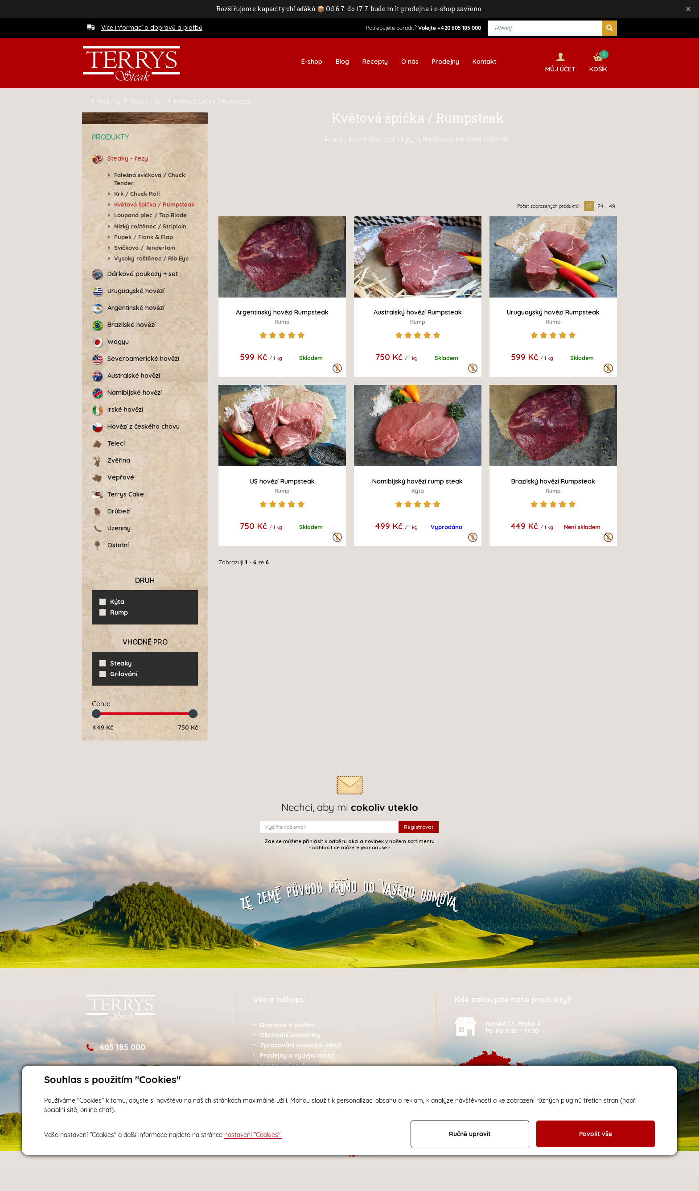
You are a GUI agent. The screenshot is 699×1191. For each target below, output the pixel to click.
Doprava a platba (287, 1023)
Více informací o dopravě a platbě (151, 28)
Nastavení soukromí (290, 1064)
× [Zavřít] (688, 9)
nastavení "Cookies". (253, 1135)
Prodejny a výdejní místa (297, 1054)
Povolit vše (595, 1134)
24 (600, 204)
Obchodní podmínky (290, 1034)
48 (612, 204)
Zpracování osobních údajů (300, 1044)
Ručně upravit (470, 1134)
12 (589, 204)
